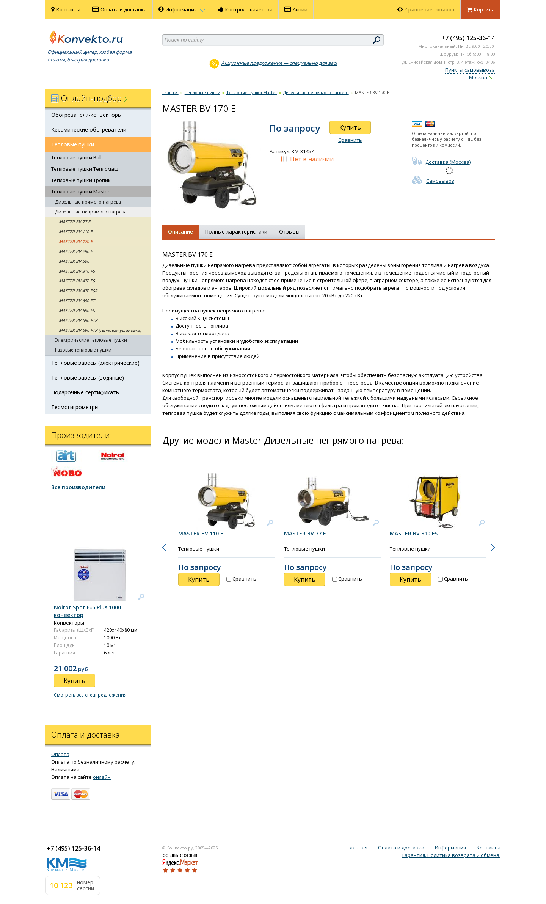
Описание (180, 231)
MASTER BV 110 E (76, 231)
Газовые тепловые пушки (83, 350)
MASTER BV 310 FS (77, 271)
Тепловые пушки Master (80, 191)
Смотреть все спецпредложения (90, 695)
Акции (296, 9)
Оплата (60, 754)
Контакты (65, 9)
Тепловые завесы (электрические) (95, 362)
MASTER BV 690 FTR (78, 320)
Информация (182, 9)
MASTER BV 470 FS (77, 281)
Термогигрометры (75, 407)
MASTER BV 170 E (76, 241)
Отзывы (289, 231)
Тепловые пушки (72, 144)
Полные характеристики (236, 231)
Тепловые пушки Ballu (78, 157)
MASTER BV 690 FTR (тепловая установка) (100, 330)
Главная (170, 92)
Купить (350, 127)
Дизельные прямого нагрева (88, 202)
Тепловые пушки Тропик (81, 180)
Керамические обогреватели (88, 129)
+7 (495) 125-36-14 (468, 38)
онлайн (102, 777)
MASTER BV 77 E (74, 221)
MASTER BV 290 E (76, 251)
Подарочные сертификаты (85, 392)
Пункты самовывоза (470, 69)
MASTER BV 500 (74, 261)
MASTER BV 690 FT (77, 300)
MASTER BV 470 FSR (78, 290)
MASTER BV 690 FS (77, 310)
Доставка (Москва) (441, 162)
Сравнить (350, 140)
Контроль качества (245, 9)
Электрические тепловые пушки (91, 340)
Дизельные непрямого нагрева (91, 212)
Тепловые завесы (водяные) (87, 377)
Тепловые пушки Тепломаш (84, 168)
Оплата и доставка (119, 9)
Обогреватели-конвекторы (86, 114)
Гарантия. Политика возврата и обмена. (451, 855)
